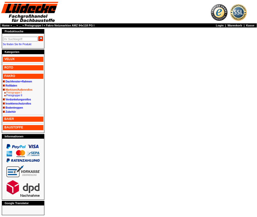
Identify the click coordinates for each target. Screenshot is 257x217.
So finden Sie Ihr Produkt (17, 44)
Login (220, 25)
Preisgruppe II (14, 95)
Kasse (250, 25)
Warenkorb (235, 25)
